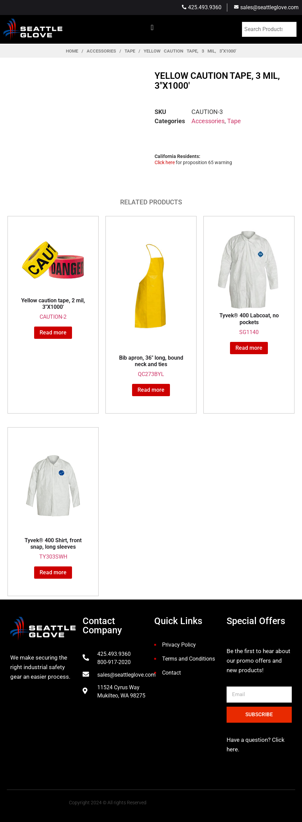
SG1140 (249, 282)
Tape (130, 51)
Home (72, 51)
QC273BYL (151, 303)
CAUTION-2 (53, 274)
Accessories (101, 51)
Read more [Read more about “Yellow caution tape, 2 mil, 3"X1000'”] (53, 332)
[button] (152, 27)
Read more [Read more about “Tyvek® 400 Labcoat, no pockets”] (248, 348)
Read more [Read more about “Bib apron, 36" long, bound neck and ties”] (151, 390)
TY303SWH (53, 500)
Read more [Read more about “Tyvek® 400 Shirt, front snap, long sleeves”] (53, 572)
